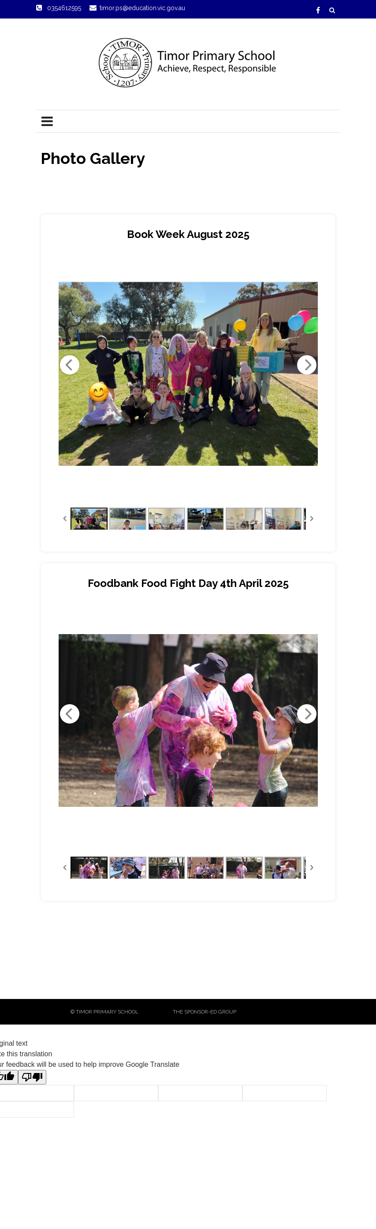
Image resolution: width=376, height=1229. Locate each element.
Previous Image (69, 365)
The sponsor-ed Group (204, 1012)
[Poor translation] (32, 1077)
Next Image (306, 365)
